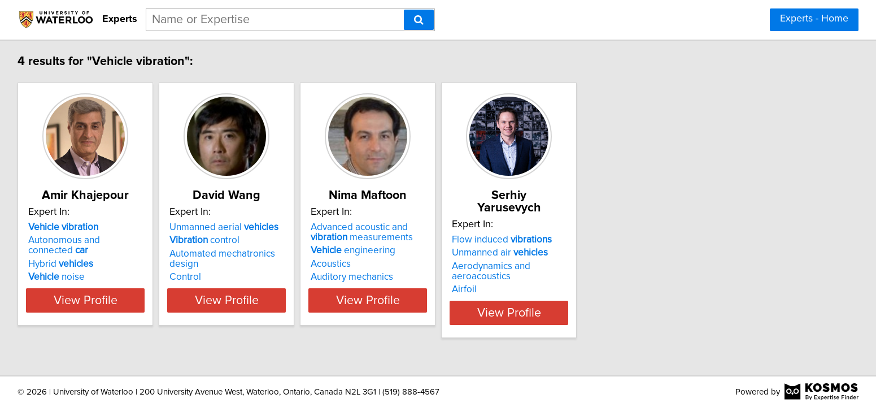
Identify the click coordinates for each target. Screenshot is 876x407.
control (315, 240)
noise (138, 267)
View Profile (181, 300)
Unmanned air (666, 240)
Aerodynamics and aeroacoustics (688, 254)
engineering (491, 250)
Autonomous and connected (177, 240)
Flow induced (668, 227)
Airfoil (630, 267)
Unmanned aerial (334, 227)
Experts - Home (814, 19)
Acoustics (469, 264)
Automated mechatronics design (348, 254)
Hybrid (142, 254)
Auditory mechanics (490, 277)
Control (295, 267)
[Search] (419, 20)
